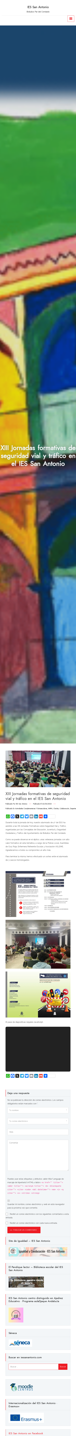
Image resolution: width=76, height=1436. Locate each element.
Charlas (56, 808)
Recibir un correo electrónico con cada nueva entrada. (33, 1223)
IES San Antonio (38, 7)
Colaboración (64, 808)
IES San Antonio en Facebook (26, 1433)
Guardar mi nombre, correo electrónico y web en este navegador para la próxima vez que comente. (35, 1206)
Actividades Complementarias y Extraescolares (31, 808)
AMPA (50, 808)
